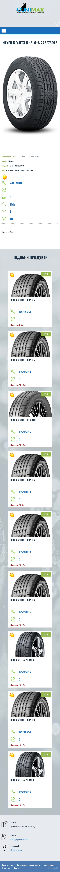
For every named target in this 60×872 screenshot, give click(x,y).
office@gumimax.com (19, 839)
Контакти (17, 868)
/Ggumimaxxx (16, 850)
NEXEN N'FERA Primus (22, 660)
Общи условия (7, 865)
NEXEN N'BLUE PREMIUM (23, 420)
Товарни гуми (48, 865)
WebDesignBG (53, 868)
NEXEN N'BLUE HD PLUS (22, 300)
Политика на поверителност (28, 865)
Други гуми (6, 868)
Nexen (46, 274)
